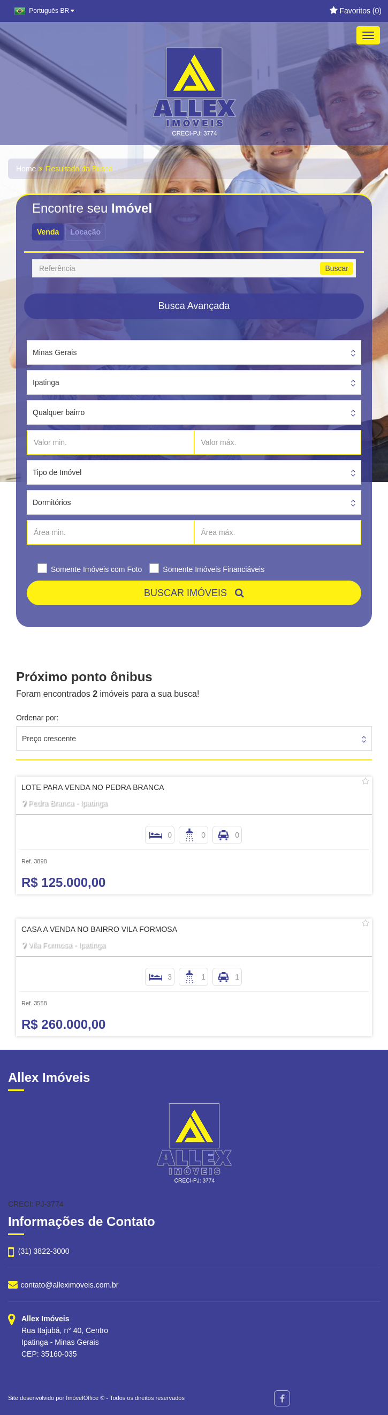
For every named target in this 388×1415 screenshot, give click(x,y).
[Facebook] (282, 1398)
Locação (85, 232)
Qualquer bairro (59, 412)
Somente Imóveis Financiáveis (213, 569)
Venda (48, 232)
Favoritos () (356, 10)
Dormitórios (52, 502)
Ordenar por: (37, 717)
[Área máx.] (278, 532)
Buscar (336, 268)
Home (26, 168)
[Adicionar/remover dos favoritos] (365, 781)
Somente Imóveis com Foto (96, 569)
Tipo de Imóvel (57, 472)
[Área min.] (110, 532)
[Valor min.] (110, 442)
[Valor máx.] (278, 442)
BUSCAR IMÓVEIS (194, 593)
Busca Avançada (194, 305)
